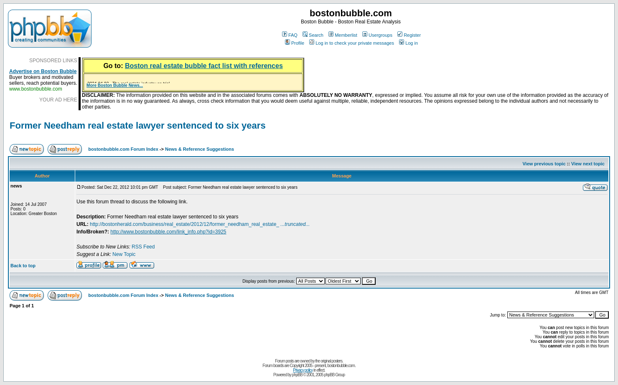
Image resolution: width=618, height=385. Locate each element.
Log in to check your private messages (351, 43)
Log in (408, 43)
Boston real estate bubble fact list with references (204, 65)
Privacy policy (303, 370)
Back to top (23, 265)
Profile (294, 43)
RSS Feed (143, 247)
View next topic (588, 163)
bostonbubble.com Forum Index (123, 149)
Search (313, 35)
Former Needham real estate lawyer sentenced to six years (138, 125)
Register (409, 35)
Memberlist (342, 35)
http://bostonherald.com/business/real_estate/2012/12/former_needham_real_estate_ (200, 224)
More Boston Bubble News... (114, 85)
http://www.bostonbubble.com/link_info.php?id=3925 (168, 232)
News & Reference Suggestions (199, 149)
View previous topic (543, 163)
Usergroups (377, 35)
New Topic (123, 254)
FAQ (290, 35)
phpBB (297, 374)
